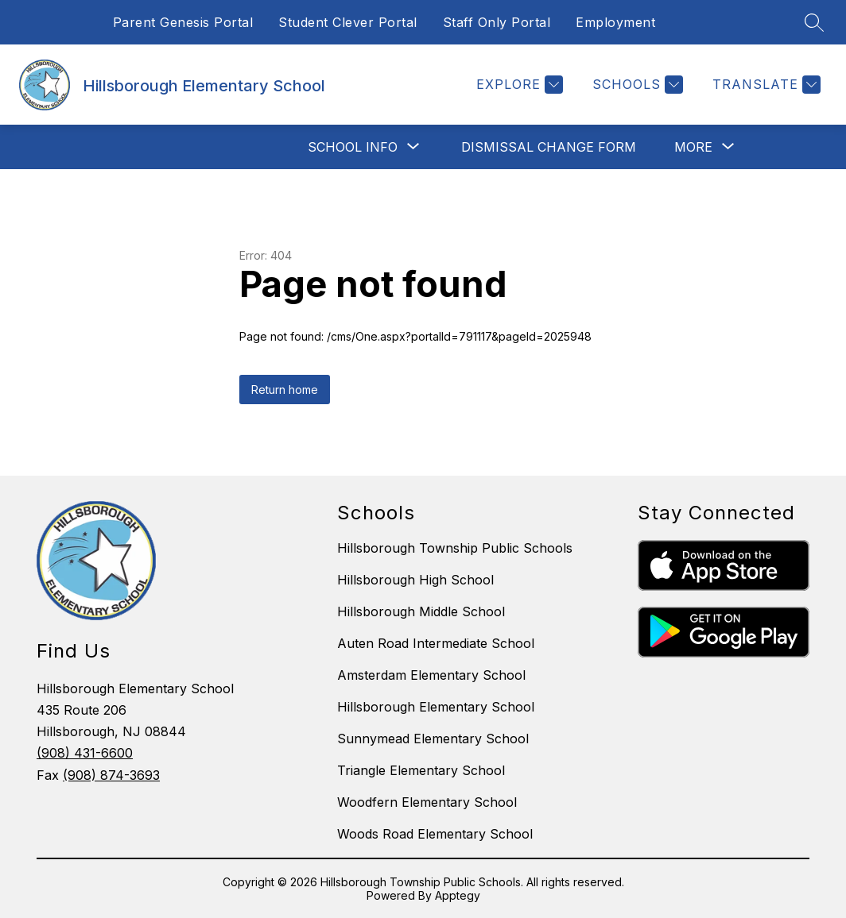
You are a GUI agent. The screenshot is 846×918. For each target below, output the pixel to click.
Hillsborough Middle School (421, 611)
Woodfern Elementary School (427, 802)
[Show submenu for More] (693, 146)
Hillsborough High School (415, 580)
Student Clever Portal (347, 22)
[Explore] (517, 84)
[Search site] (814, 22)
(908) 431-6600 (85, 753)
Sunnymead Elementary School (433, 738)
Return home (284, 389)
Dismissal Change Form (548, 147)
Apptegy (457, 895)
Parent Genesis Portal (183, 22)
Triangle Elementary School (421, 770)
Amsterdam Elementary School (431, 675)
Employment (615, 22)
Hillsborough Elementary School (435, 707)
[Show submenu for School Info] (353, 146)
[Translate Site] (764, 84)
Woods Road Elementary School (435, 834)
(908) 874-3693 (111, 775)
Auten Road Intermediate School (435, 643)
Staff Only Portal (497, 22)
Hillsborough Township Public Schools (454, 548)
